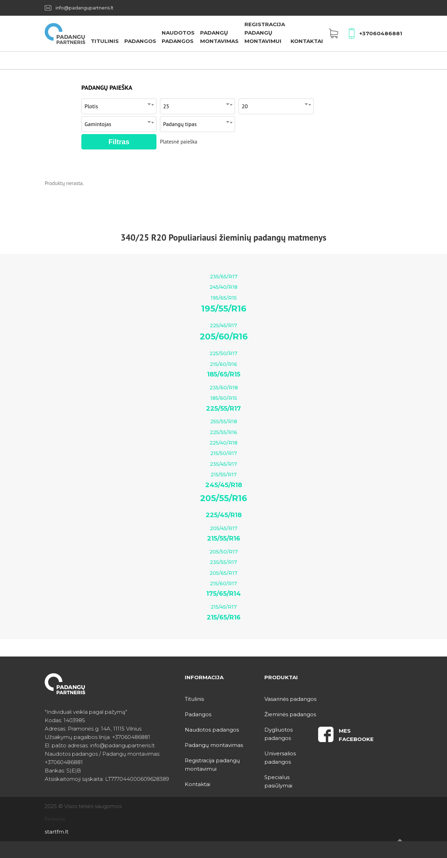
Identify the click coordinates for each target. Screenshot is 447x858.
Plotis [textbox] (91, 106)
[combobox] (118, 104)
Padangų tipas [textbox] (180, 123)
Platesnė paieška (178, 141)
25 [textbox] (166, 106)
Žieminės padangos (290, 714)
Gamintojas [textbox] (98, 123)
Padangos (140, 41)
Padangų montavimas (214, 745)
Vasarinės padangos (290, 699)
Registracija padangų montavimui (264, 32)
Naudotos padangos (212, 729)
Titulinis (105, 41)
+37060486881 (380, 33)
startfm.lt (56, 831)
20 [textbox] (245, 106)
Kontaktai (307, 41)
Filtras (118, 142)
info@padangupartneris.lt (84, 7)
